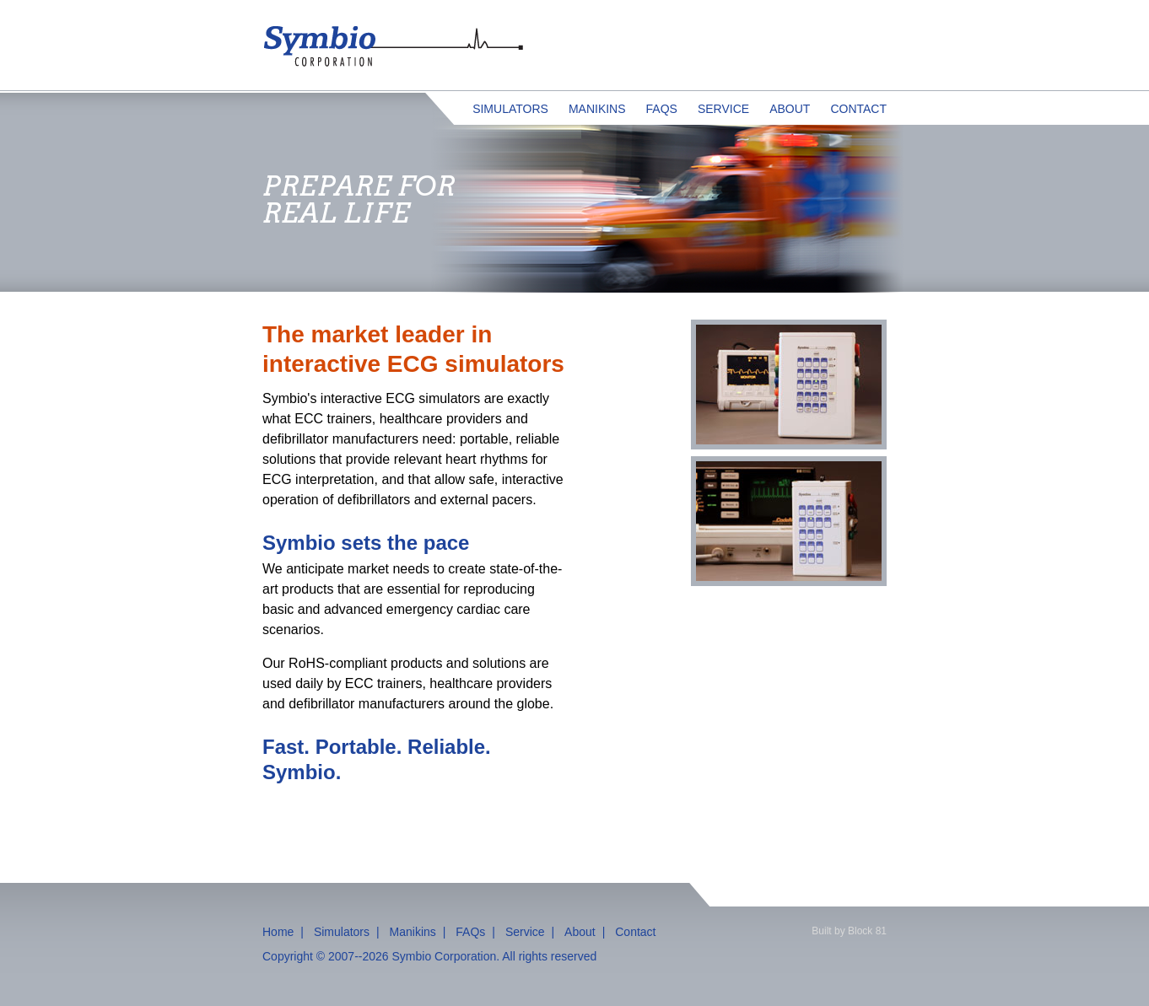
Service (723, 109)
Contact (858, 109)
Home (278, 932)
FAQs (661, 109)
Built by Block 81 (849, 931)
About (789, 109)
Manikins (597, 109)
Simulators (510, 109)
